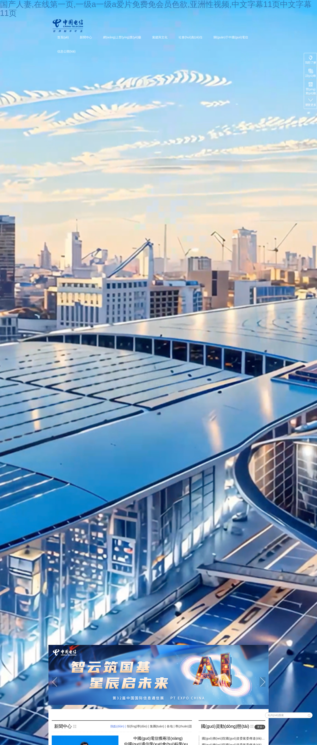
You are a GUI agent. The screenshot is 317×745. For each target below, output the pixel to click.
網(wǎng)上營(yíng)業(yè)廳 (122, 37)
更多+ (260, 726)
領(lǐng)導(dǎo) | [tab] (138, 726)
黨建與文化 (160, 37)
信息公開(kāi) (66, 51)
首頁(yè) (63, 37)
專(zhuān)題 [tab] (183, 726)
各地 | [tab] (171, 726)
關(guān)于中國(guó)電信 (231, 37)
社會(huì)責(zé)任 (191, 37)
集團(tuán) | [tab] (158, 726)
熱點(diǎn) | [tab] (118, 726)
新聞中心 (86, 37)
